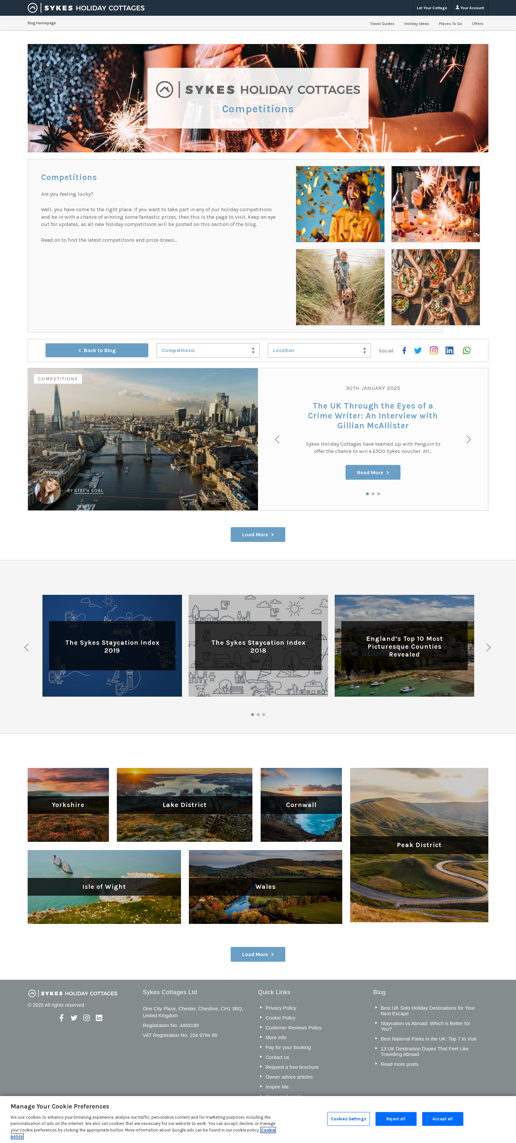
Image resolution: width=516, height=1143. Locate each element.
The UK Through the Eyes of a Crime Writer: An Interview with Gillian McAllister (373, 415)
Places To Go (450, 23)
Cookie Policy (281, 1017)
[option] (258, 439)
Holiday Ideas (416, 23)
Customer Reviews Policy (294, 1027)
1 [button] (367, 493)
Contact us (277, 1057)
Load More (255, 534)
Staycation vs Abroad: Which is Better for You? (425, 1026)
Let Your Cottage (432, 8)
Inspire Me (277, 1086)
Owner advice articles (289, 1077)
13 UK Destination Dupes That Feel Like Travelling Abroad (425, 1051)
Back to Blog (100, 350)
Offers (477, 23)
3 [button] (378, 493)
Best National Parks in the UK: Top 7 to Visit (429, 1039)
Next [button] (489, 647)
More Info (276, 1037)
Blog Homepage (42, 23)
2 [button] (373, 493)
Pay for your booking (288, 1047)
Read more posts (399, 1064)
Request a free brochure (292, 1067)
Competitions (58, 379)
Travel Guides (382, 23)
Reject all (395, 1118)
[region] (258, 1119)
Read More (370, 472)
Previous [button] (27, 647)
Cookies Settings (348, 1118)
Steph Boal (88, 490)
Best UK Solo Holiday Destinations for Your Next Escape (428, 1010)
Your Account (469, 7)
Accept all (442, 1118)
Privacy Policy (281, 1008)
